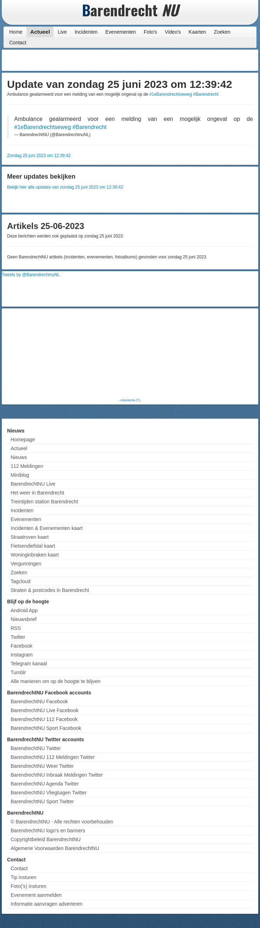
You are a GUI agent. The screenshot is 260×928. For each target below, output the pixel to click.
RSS (16, 628)
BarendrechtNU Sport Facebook (46, 728)
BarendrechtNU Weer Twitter (42, 766)
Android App (24, 610)
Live (62, 32)
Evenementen (120, 32)
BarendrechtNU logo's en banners (48, 830)
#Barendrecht (206, 94)
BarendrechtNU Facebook (39, 701)
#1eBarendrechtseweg (170, 94)
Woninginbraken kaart (35, 555)
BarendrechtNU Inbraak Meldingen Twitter (57, 775)
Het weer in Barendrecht (37, 493)
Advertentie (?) (130, 400)
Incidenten (86, 32)
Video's (173, 32)
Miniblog (20, 475)
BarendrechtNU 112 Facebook (44, 719)
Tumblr (18, 672)
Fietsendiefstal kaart (33, 546)
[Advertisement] (199, 60)
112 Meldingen (27, 466)
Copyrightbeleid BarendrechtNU (46, 839)
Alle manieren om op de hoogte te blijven (56, 681)
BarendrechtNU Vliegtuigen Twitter (49, 792)
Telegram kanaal (29, 663)
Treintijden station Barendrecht (44, 501)
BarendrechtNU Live (33, 484)
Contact (17, 42)
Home (15, 32)
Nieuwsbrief (23, 619)
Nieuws (19, 457)
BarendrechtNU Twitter (36, 748)
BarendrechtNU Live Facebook (44, 710)
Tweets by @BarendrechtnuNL (31, 274)
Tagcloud (20, 581)
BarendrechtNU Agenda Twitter (45, 784)
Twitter (18, 637)
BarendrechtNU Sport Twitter (42, 801)
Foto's (150, 32)
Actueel (40, 32)
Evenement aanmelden (36, 895)
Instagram (22, 655)
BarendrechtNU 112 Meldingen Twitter (53, 757)
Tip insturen (23, 877)
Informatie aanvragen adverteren (47, 904)
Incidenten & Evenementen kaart (47, 528)
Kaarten (197, 32)
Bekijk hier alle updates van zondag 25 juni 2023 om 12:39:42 (65, 187)
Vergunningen (26, 563)
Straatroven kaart (30, 537)
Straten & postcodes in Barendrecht (50, 590)
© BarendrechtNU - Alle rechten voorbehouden (62, 821)
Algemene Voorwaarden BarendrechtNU (55, 848)
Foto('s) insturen (28, 886)
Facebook (21, 646)
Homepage (23, 439)
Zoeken (222, 32)
